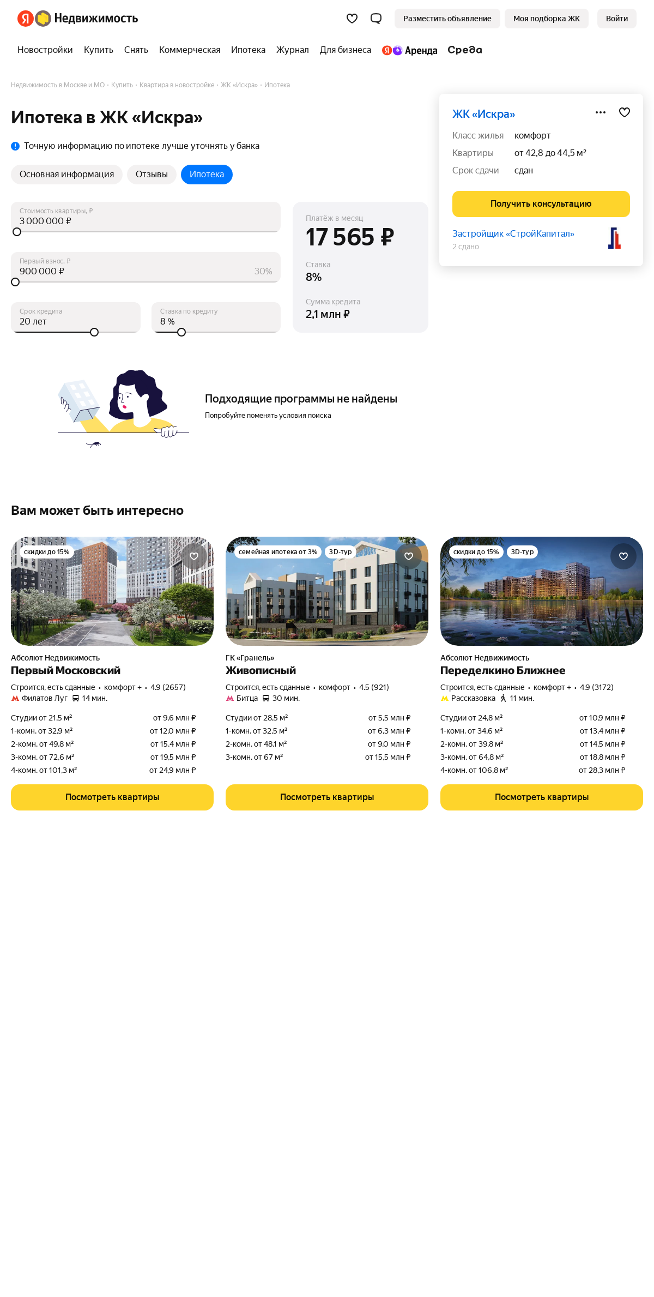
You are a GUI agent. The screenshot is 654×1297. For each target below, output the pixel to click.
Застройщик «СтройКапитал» (513, 234)
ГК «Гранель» (250, 657)
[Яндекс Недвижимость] (86, 18)
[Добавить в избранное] (624, 112)
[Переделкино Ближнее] (541, 591)
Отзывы (152, 174)
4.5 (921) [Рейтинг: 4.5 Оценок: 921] (374, 687)
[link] (617, 18)
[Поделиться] (600, 112)
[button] (376, 18)
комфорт (532, 135)
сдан (523, 170)
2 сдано (465, 246)
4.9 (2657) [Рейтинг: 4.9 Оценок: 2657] (168, 687)
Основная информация (67, 174)
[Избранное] (352, 18)
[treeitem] (47, 50)
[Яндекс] (25, 18)
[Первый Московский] (112, 591)
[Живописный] (327, 591)
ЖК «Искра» (483, 114)
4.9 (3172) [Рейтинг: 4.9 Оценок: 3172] (597, 687)
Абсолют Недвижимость (55, 657)
